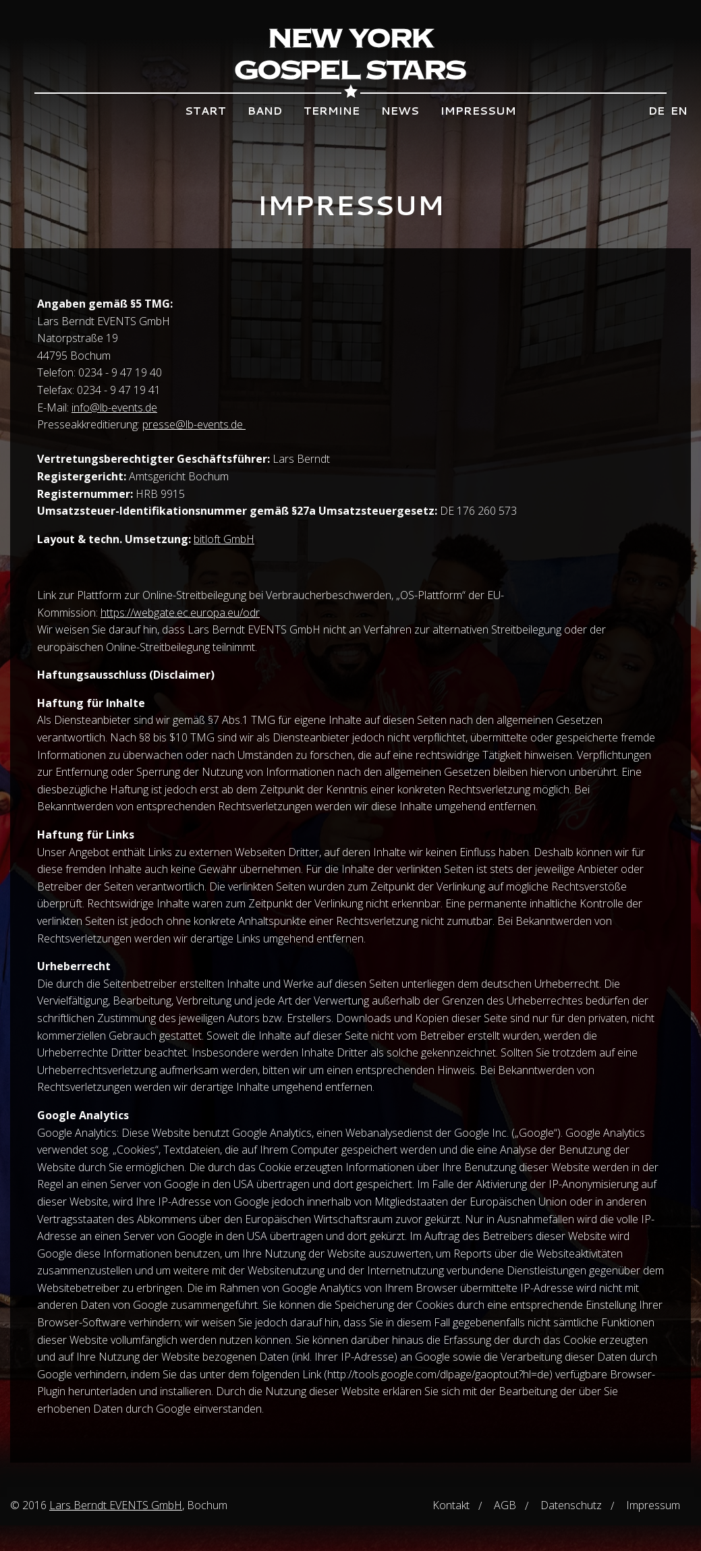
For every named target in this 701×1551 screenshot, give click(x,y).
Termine (332, 110)
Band (265, 110)
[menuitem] (205, 110)
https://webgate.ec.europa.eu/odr (180, 612)
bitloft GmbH (224, 539)
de (656, 110)
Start (205, 110)
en (679, 110)
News (400, 110)
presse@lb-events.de (194, 424)
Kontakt (451, 1505)
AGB (505, 1505)
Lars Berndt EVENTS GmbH (115, 1505)
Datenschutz (571, 1505)
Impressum (478, 110)
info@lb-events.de (114, 407)
